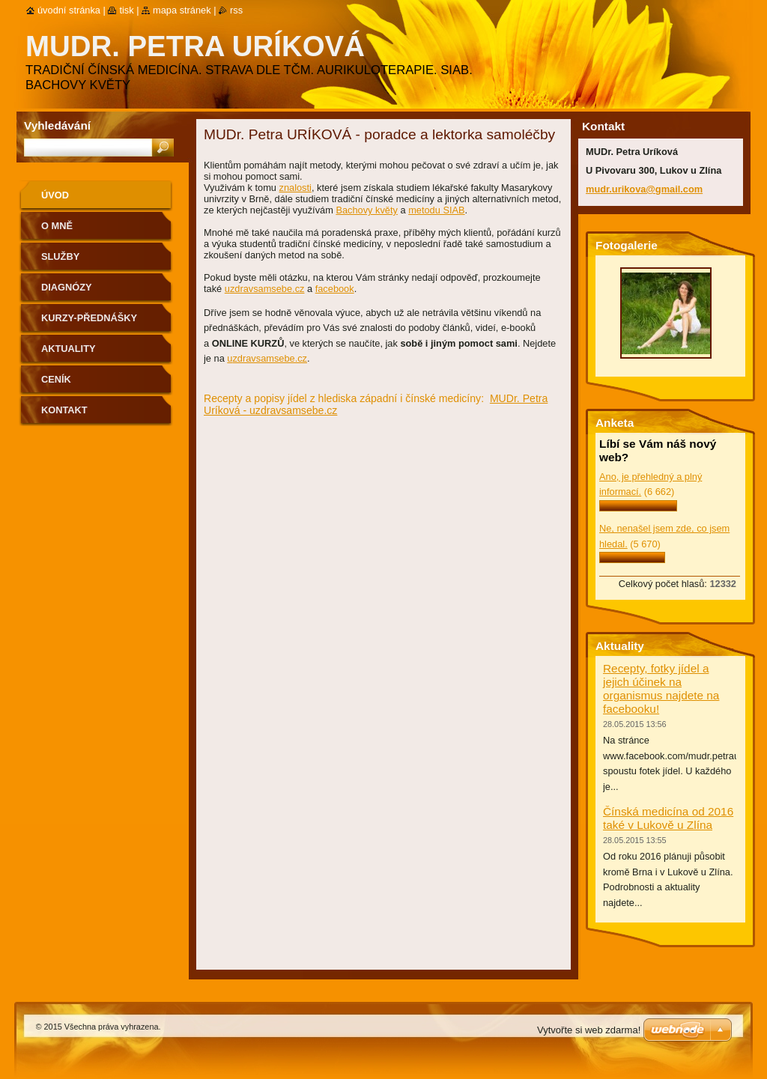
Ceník (56, 379)
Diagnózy (66, 287)
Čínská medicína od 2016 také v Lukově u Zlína (668, 818)
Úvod (55, 195)
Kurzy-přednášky (89, 317)
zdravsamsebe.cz (267, 288)
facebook (334, 288)
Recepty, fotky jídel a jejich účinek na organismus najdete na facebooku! (661, 688)
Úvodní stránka (68, 10)
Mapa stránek (182, 10)
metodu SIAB (436, 210)
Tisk (126, 10)
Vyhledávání (57, 125)
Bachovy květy (367, 210)
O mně (57, 225)
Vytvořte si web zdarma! (588, 1030)
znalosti (295, 187)
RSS (236, 10)
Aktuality (68, 348)
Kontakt (64, 410)
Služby (60, 256)
